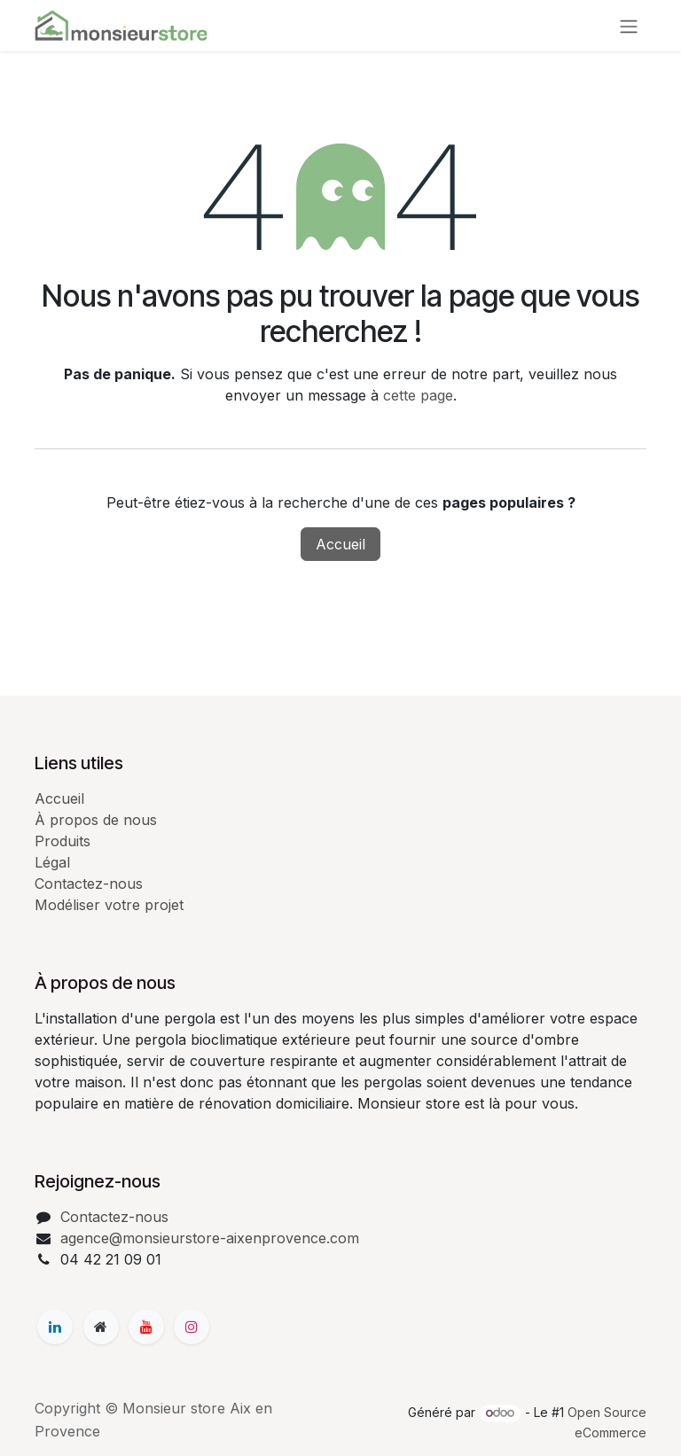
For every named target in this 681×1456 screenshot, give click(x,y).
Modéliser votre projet (109, 905)
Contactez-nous (89, 883)
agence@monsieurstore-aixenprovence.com (209, 1238)
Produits (62, 841)
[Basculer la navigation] (628, 25)
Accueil (340, 544)
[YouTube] (146, 1326)
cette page (418, 395)
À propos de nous (96, 820)
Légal (52, 862)
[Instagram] (191, 1326)
